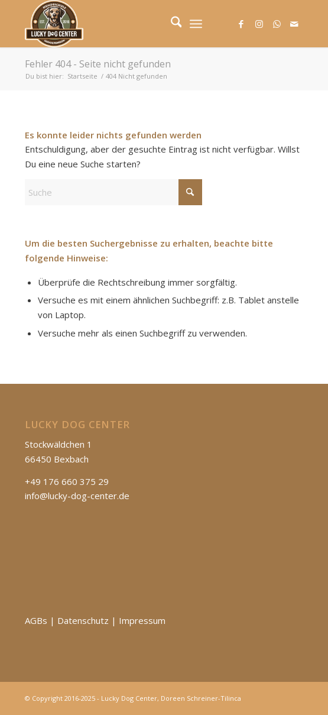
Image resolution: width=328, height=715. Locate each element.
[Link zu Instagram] (259, 24)
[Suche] (170, 23)
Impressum (142, 620)
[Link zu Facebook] (241, 24)
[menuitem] (170, 23)
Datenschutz (83, 620)
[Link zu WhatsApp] (276, 24)
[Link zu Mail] (294, 24)
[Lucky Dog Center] (136, 23)
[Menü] (196, 23)
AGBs (36, 620)
